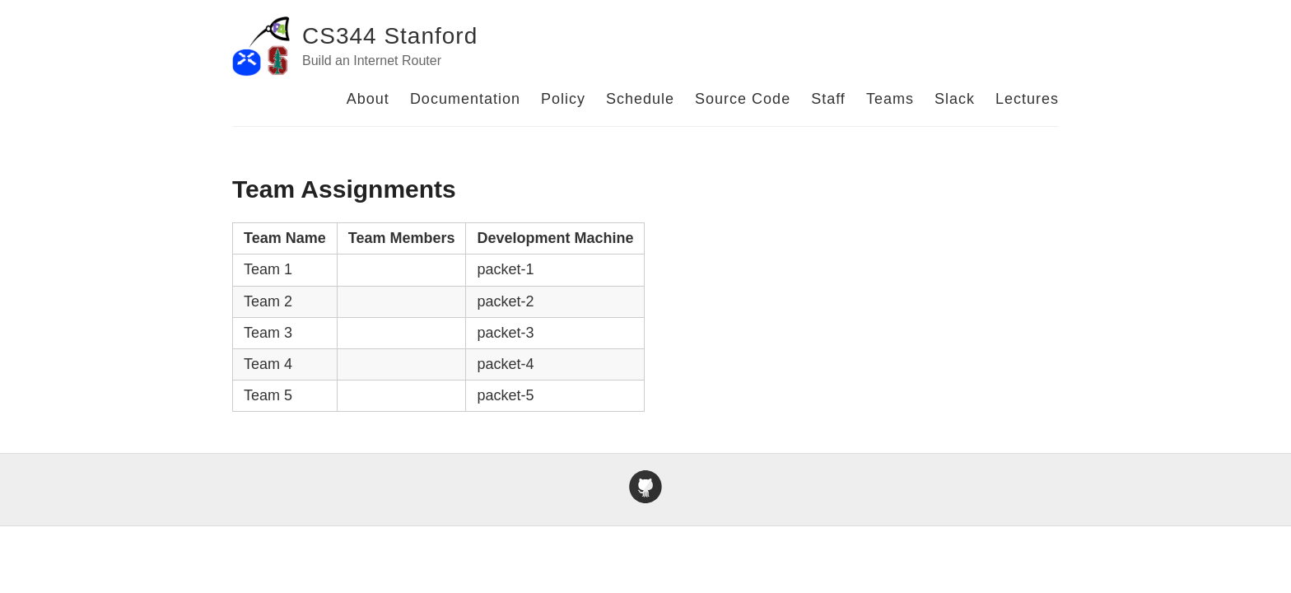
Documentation (465, 99)
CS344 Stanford (390, 36)
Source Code (742, 99)
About (368, 99)
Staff (828, 99)
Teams (890, 99)
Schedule (640, 99)
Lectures (1027, 99)
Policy (563, 99)
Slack (954, 99)
